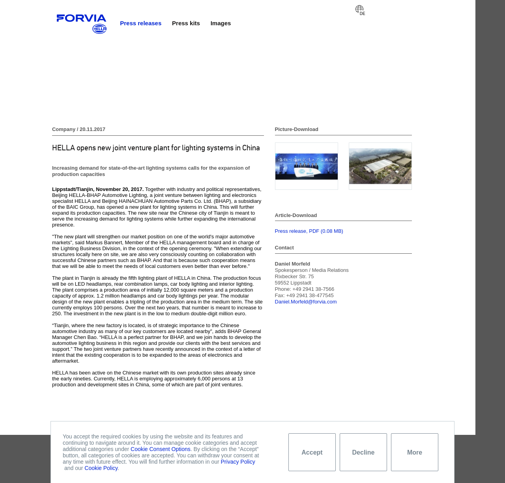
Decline (363, 452)
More (414, 452)
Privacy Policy (238, 462)
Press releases (140, 23)
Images (221, 23)
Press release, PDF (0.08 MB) (309, 231)
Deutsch (359, 9)
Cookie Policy (101, 468)
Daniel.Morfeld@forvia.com (306, 302)
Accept (311, 452)
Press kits (186, 23)
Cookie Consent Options (161, 449)
